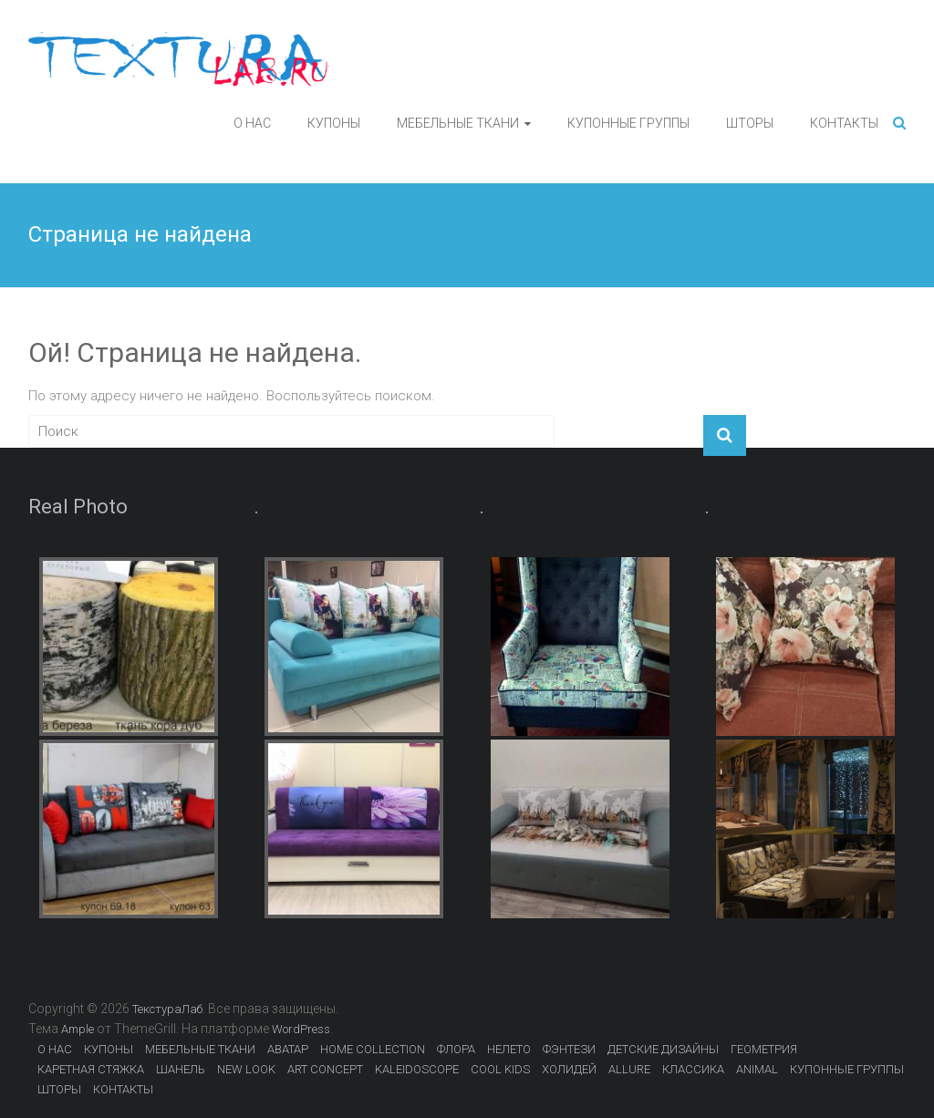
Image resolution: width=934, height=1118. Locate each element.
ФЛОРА (456, 1049)
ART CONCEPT (325, 1069)
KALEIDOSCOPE (417, 1069)
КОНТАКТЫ (844, 123)
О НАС (252, 123)
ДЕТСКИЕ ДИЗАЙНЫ (663, 1049)
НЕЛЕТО (509, 1049)
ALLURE (629, 1069)
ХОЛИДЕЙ (569, 1069)
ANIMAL (757, 1069)
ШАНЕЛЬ (180, 1069)
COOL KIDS (500, 1069)
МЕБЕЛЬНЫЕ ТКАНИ (458, 123)
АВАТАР (287, 1049)
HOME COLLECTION (372, 1049)
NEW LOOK (246, 1069)
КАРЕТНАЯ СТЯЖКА (90, 1069)
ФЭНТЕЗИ (569, 1049)
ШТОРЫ (749, 123)
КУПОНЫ (333, 123)
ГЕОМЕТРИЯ (764, 1049)
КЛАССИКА (693, 1069)
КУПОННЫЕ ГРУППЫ (628, 123)
